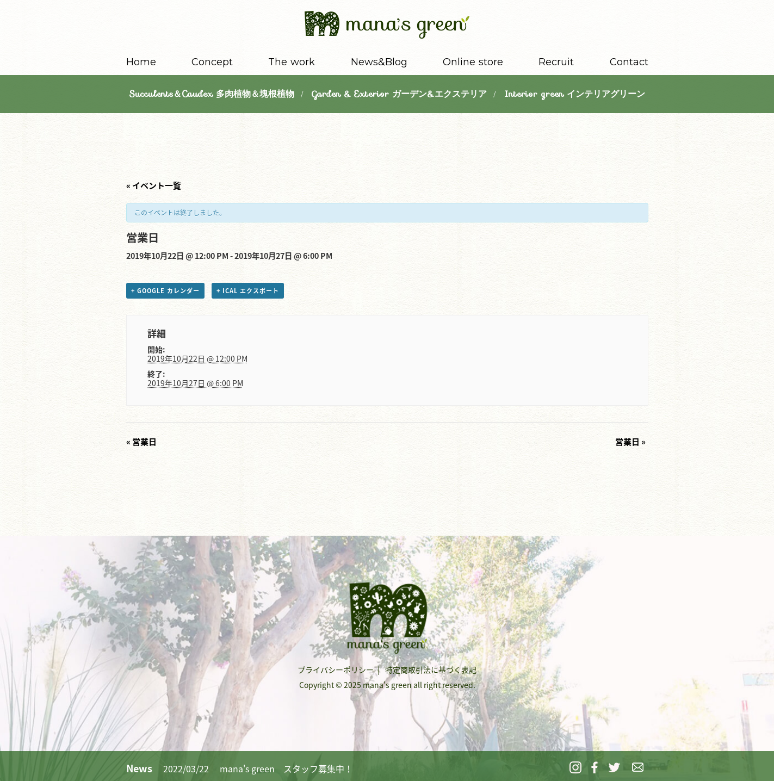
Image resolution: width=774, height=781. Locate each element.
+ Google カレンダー (165, 290)
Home (141, 62)
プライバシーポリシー (336, 669)
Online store (473, 62)
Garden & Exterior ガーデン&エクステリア (399, 94)
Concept (212, 62)
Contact (629, 62)
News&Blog (379, 62)
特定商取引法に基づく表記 (430, 669)
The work (291, 62)
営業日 (141, 442)
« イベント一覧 (153, 185)
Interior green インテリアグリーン (574, 94)
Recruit (556, 62)
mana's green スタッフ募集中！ (286, 768)
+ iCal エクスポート (247, 290)
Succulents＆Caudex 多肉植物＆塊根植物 (211, 94)
